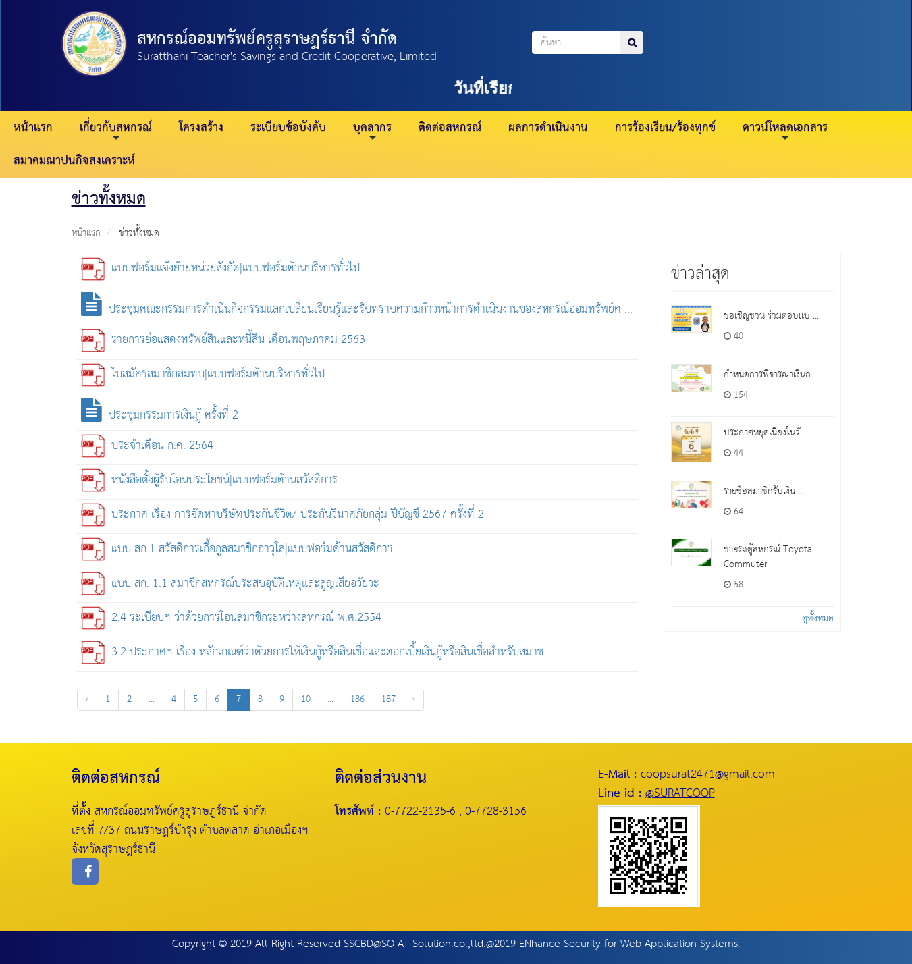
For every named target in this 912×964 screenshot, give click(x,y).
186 (357, 699)
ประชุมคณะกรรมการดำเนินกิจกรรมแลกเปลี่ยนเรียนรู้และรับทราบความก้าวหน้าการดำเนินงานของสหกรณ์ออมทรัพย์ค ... (357, 309)
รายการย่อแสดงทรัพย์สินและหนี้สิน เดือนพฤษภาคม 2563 (223, 339)
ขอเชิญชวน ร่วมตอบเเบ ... (771, 316)
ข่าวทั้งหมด (139, 233)
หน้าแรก (33, 128)
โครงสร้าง (201, 128)
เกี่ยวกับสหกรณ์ (116, 130)
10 (306, 699)
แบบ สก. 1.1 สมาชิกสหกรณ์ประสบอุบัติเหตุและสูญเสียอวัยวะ (230, 583)
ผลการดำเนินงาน (548, 128)
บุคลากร (372, 130)
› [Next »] (413, 699)
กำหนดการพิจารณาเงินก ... (772, 374)
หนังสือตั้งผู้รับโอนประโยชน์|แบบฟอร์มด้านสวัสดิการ (209, 480)
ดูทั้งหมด (818, 618)
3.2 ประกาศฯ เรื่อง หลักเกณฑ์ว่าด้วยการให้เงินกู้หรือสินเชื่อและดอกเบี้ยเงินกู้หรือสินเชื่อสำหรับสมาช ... (318, 652)
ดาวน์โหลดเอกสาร (785, 130)
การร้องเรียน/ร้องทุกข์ (665, 128)
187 (388, 699)
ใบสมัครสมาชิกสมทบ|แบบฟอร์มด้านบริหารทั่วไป (203, 374)
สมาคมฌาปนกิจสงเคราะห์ (74, 161)
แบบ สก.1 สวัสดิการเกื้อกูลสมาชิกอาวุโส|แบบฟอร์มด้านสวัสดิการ (237, 549)
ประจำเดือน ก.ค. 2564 (147, 445)
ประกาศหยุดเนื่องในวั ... (766, 432)
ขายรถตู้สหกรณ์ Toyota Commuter (768, 557)
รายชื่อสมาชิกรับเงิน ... (764, 491)
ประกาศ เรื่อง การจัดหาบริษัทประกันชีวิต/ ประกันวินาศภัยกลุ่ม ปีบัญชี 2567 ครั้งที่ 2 (282, 514)
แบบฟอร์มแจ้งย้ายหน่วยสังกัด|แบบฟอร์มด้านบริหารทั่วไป (220, 268)
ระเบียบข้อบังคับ (288, 128)
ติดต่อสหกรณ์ (450, 128)
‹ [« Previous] (87, 699)
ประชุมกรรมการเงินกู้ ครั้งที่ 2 (159, 415)
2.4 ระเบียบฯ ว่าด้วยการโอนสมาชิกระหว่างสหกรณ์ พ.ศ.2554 (231, 618)
